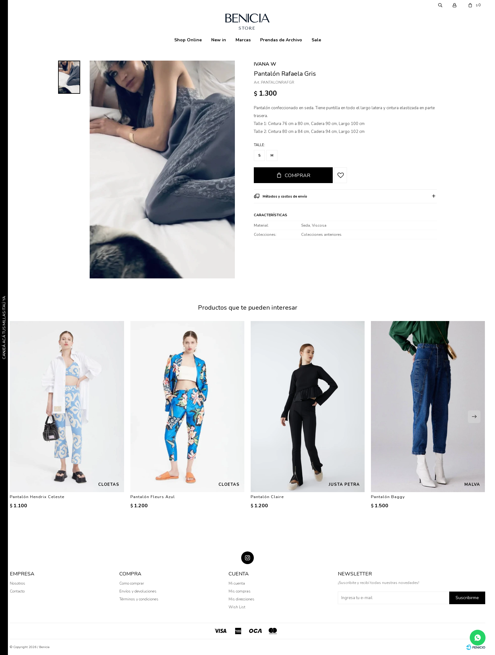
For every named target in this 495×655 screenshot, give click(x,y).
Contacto (17, 591)
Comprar (297, 175)
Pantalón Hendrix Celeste (37, 497)
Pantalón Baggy (388, 497)
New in (218, 40)
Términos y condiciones (138, 599)
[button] (474, 417)
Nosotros (17, 583)
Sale (316, 40)
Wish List (237, 607)
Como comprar (131, 583)
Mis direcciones (241, 599)
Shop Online (188, 40)
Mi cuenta (237, 583)
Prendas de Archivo (281, 40)
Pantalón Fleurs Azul (152, 497)
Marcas (243, 40)
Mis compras (240, 591)
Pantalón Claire (267, 497)
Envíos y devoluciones (138, 591)
